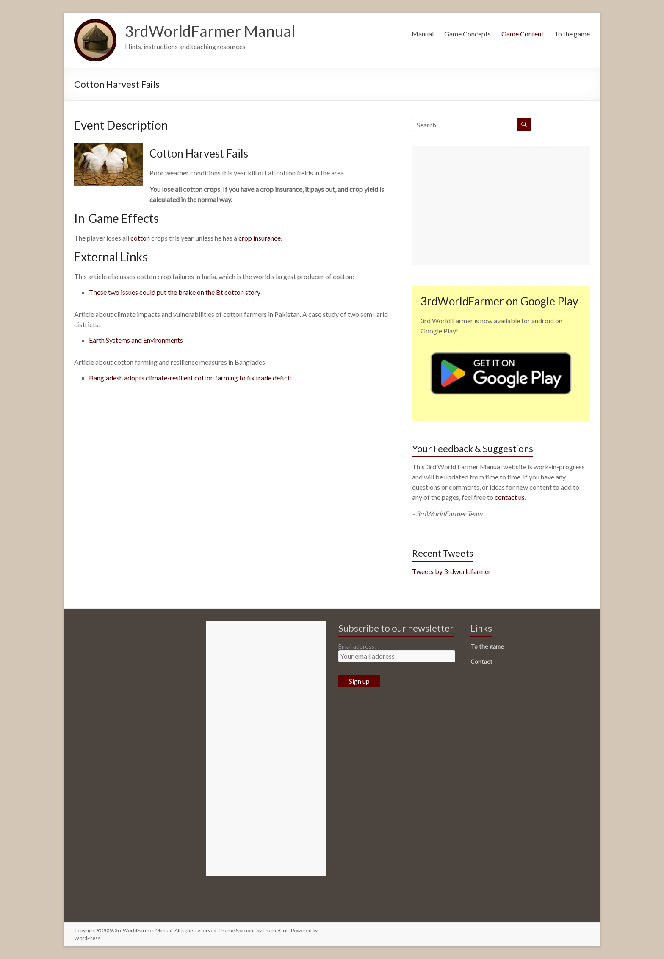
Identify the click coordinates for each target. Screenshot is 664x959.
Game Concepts (467, 34)
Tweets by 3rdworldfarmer (451, 571)
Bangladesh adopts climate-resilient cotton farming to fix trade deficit (190, 378)
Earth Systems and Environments (136, 340)
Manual (423, 34)
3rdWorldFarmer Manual (210, 31)
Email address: (357, 646)
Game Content (522, 34)
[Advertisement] (501, 205)
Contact (481, 661)
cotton (140, 238)
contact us (510, 497)
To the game (572, 34)
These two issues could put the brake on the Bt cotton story (174, 292)
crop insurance (259, 238)
